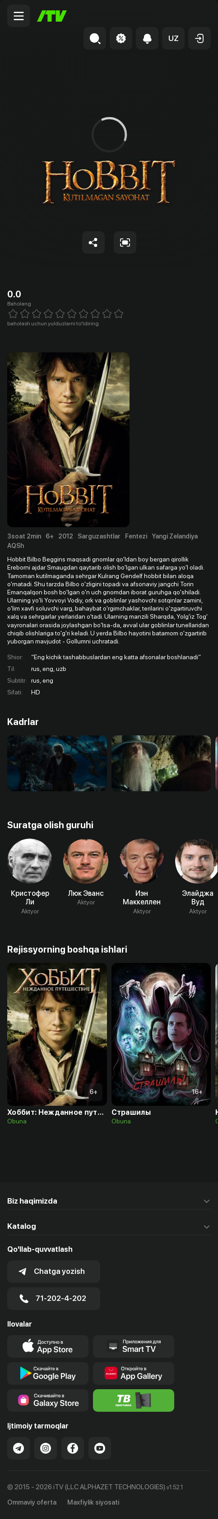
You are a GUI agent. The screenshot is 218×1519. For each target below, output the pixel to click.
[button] (173, 38)
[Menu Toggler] (18, 16)
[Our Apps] (133, 1346)
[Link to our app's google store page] (47, 1373)
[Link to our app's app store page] (47, 1346)
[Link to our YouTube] (99, 1448)
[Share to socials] (93, 242)
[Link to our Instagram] (45, 1448)
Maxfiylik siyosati (93, 1502)
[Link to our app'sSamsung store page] (47, 1400)
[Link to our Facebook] (72, 1448)
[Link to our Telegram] (18, 1448)
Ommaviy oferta (31, 1502)
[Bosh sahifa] (52, 16)
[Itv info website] (133, 1400)
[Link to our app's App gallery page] (133, 1373)
